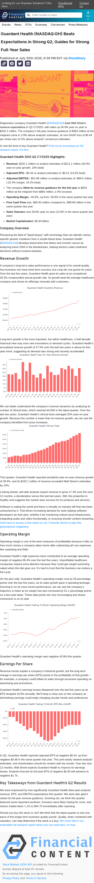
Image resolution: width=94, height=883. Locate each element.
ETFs (28, 24)
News (18, 24)
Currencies (58, 24)
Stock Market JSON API (17, 864)
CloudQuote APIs (65, 5)
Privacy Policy (11, 878)
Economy (41, 24)
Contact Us (84, 5)
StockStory (77, 58)
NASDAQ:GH (55, 123)
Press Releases (78, 24)
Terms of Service (36, 878)
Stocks (6, 24)
